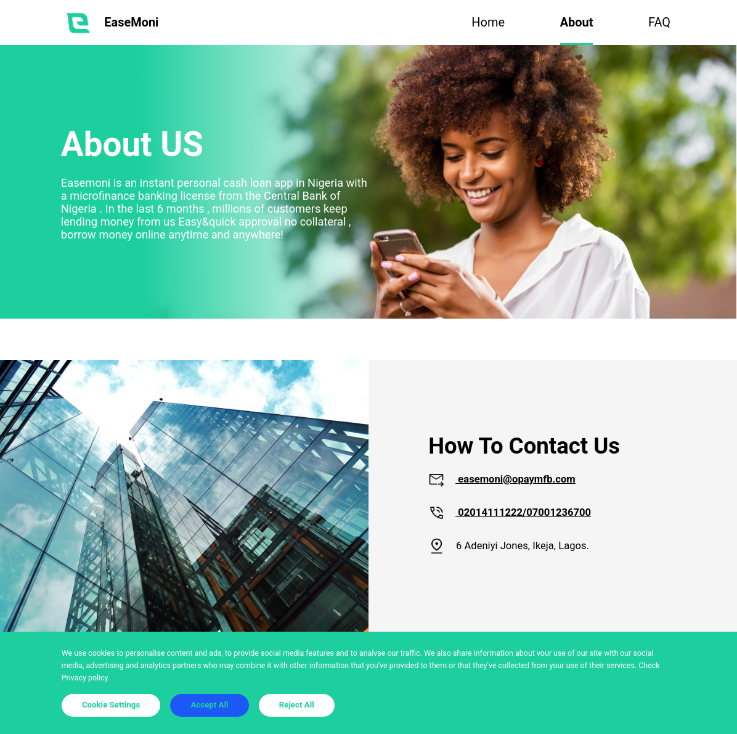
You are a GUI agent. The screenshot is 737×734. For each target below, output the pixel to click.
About (576, 22)
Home (488, 22)
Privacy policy (85, 677)
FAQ (659, 22)
